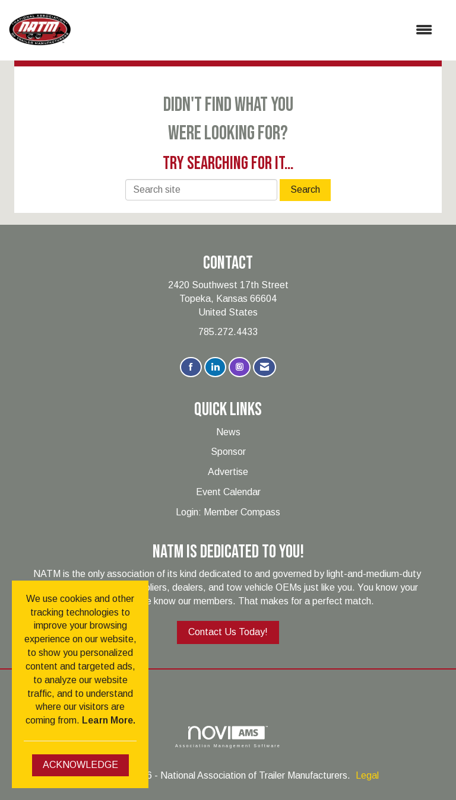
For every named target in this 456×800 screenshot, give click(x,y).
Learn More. (108, 720)
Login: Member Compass (228, 512)
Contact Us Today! (228, 632)
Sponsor (228, 452)
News (228, 432)
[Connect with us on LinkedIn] (215, 367)
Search (305, 189)
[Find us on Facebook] (191, 367)
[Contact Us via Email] (264, 367)
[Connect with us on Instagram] (240, 367)
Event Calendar (228, 492)
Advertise (228, 472)
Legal (367, 775)
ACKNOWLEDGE (80, 765)
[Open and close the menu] (257, 30)
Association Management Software (228, 737)
